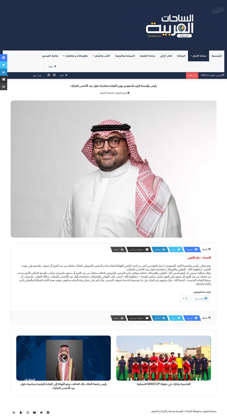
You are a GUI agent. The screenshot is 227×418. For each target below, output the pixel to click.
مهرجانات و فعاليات (76, 56)
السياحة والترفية (125, 56)
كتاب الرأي (166, 56)
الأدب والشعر (102, 56)
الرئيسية (217, 56)
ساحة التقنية (147, 56)
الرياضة (181, 56)
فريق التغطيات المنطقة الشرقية (113, 93)
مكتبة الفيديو (50, 56)
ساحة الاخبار (199, 56)
